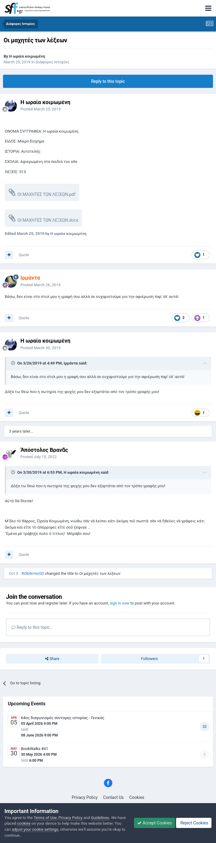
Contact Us (113, 797)
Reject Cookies (193, 822)
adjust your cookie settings (35, 829)
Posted (40, 109)
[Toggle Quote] (13, 363)
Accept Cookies (154, 822)
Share (52, 658)
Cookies (136, 797)
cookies (24, 823)
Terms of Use (45, 817)
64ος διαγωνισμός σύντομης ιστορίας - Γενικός (62, 718)
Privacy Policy (85, 797)
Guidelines (100, 817)
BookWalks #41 (34, 748)
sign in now (119, 603)
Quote (24, 255)
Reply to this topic (108, 81)
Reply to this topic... (32, 627)
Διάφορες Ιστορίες (52, 62)
